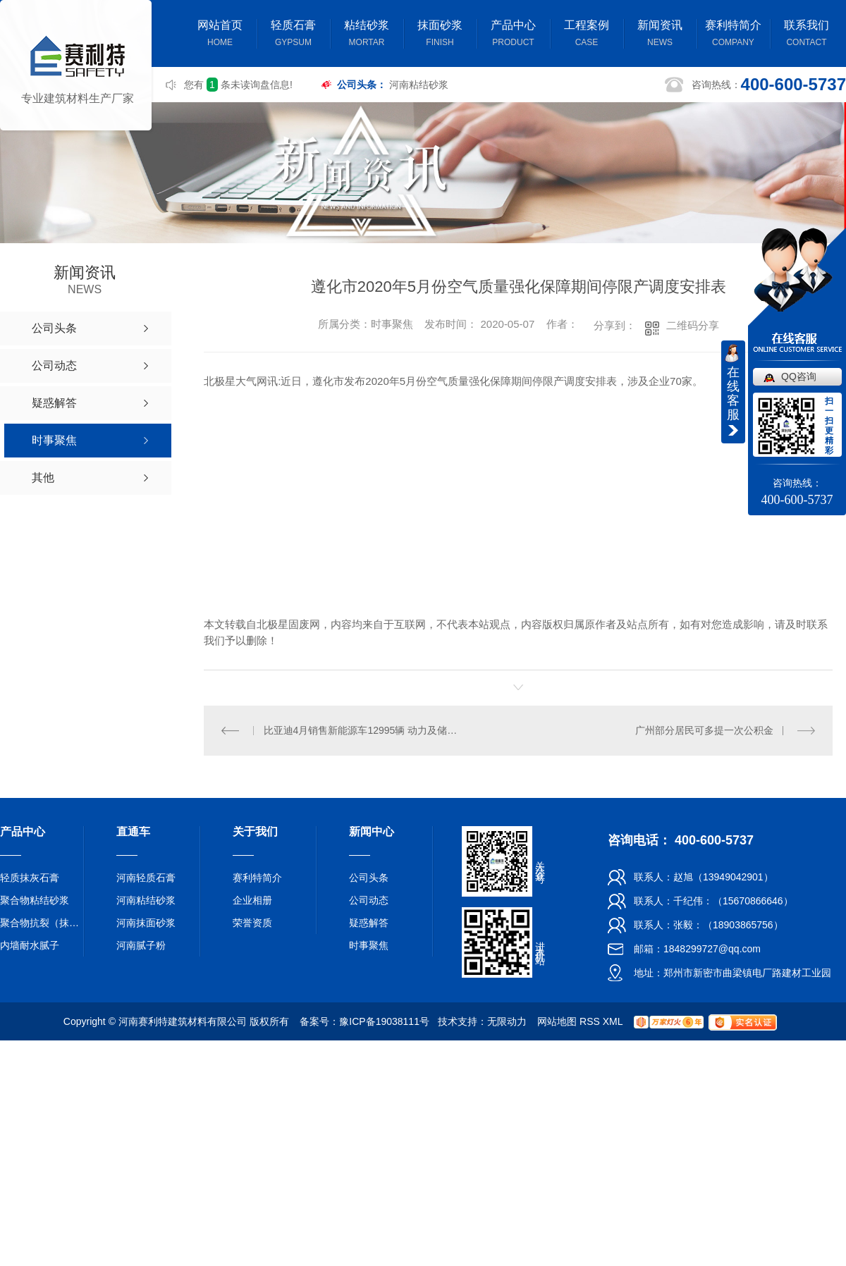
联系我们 (806, 35)
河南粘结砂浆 (418, 84)
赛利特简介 (733, 35)
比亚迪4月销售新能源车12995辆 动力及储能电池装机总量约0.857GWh (361, 730)
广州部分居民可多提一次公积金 (704, 730)
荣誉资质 (252, 922)
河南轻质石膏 (146, 877)
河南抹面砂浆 (146, 922)
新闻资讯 (660, 35)
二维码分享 (692, 325)
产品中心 (513, 35)
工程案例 (586, 35)
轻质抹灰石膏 (29, 877)
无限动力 (507, 1021)
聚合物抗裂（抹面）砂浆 (42, 922)
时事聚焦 (368, 945)
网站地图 (557, 1021)
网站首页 (220, 35)
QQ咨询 (798, 376)
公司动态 (368, 900)
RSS (590, 1021)
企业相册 (252, 900)
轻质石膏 (293, 35)
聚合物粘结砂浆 (34, 900)
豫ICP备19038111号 (384, 1021)
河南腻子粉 (141, 945)
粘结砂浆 (366, 35)
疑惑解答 (368, 922)
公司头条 (368, 877)
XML (613, 1021)
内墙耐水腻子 (29, 945)
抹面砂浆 (440, 35)
